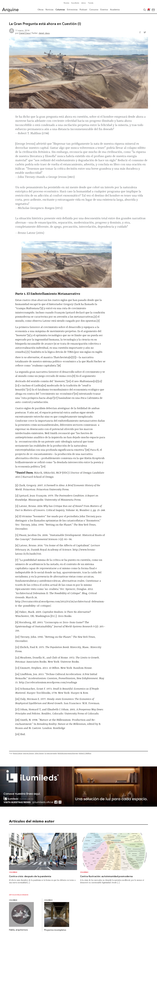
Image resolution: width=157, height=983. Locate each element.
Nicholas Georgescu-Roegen (68, 753)
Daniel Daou (24, 33)
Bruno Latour (17, 753)
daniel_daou (44, 33)
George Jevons (28, 753)
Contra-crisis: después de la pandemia (30, 876)
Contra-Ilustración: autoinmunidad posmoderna (106, 876)
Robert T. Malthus (85, 753)
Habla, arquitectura (18, 930)
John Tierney (39, 753)
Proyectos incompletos (55, 930)
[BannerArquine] (78, 806)
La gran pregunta (51, 753)
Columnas (13, 872)
